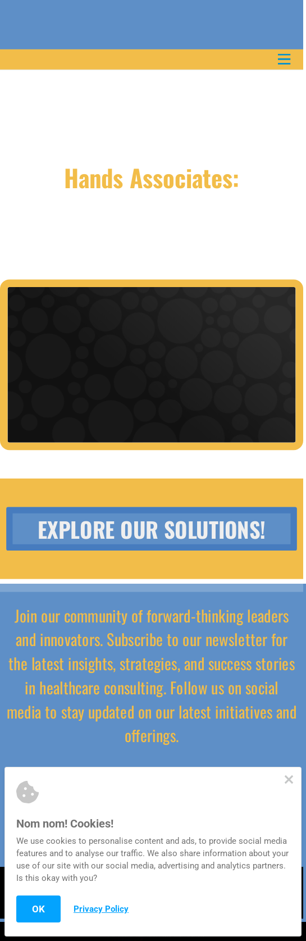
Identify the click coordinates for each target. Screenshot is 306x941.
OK (38, 909)
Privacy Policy (101, 909)
